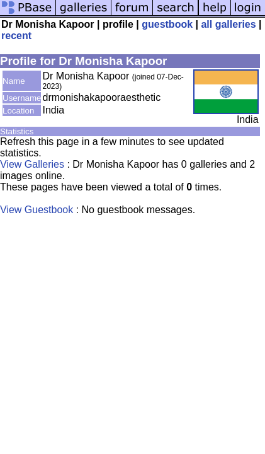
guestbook (167, 24)
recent (16, 35)
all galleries (228, 24)
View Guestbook (36, 209)
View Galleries (32, 164)
